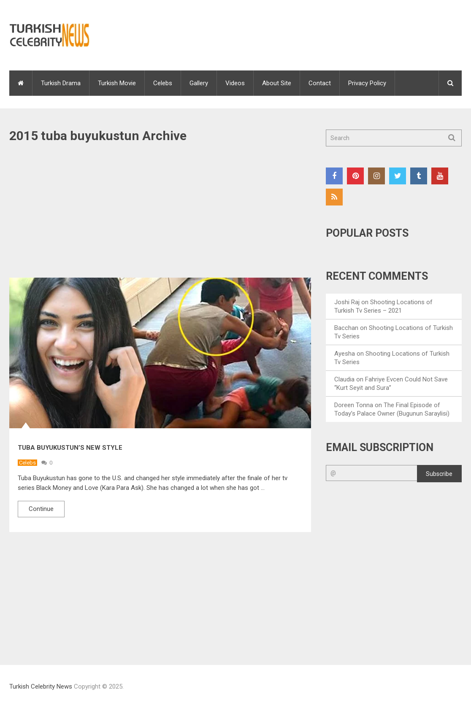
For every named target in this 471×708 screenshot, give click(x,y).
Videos (235, 83)
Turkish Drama (61, 83)
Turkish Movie (117, 83)
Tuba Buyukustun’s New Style (70, 447)
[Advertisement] (160, 215)
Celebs (162, 83)
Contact (320, 83)
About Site (276, 83)
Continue (41, 509)
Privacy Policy (367, 83)
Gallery (198, 83)
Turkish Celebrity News (40, 686)
